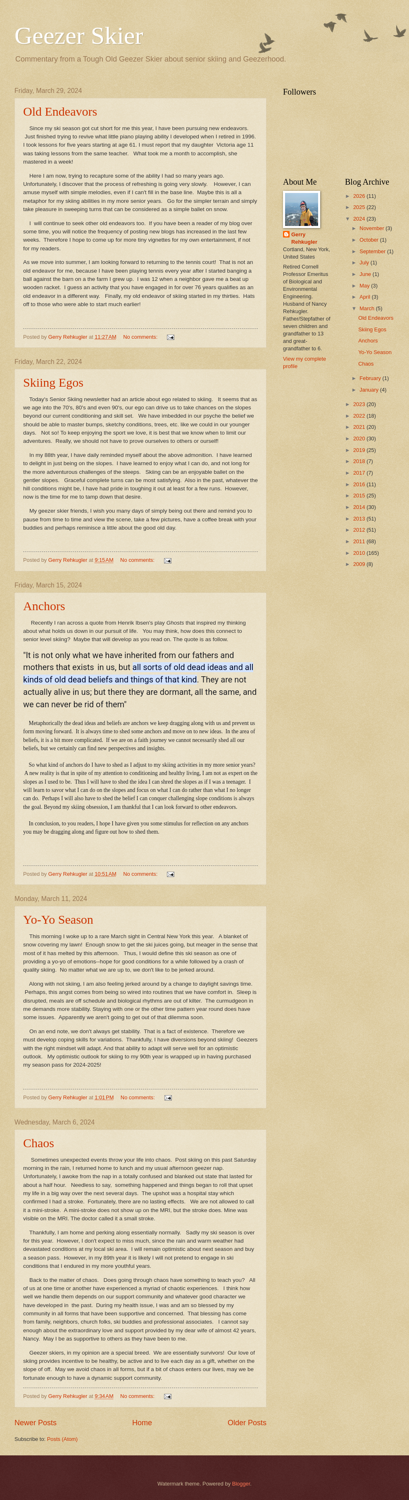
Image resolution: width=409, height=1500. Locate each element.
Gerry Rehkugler (304, 238)
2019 (359, 450)
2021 (359, 427)
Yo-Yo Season (58, 919)
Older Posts (247, 1423)
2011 (359, 541)
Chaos (38, 1143)
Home (142, 1423)
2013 (359, 519)
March (367, 308)
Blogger (241, 1484)
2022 (359, 416)
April (365, 297)
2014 (359, 507)
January (369, 390)
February (370, 378)
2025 (359, 207)
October (369, 240)
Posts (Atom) (62, 1439)
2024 (359, 219)
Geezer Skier (78, 35)
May (365, 286)
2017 (359, 473)
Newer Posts (35, 1423)
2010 (359, 553)
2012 (359, 530)
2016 (359, 484)
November (372, 228)
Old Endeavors (60, 111)
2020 (359, 438)
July (364, 262)
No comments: (141, 337)
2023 (359, 404)
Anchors (44, 606)
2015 (359, 495)
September (373, 251)
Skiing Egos (53, 382)
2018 (359, 461)
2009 (359, 564)
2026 (359, 196)
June (366, 274)
